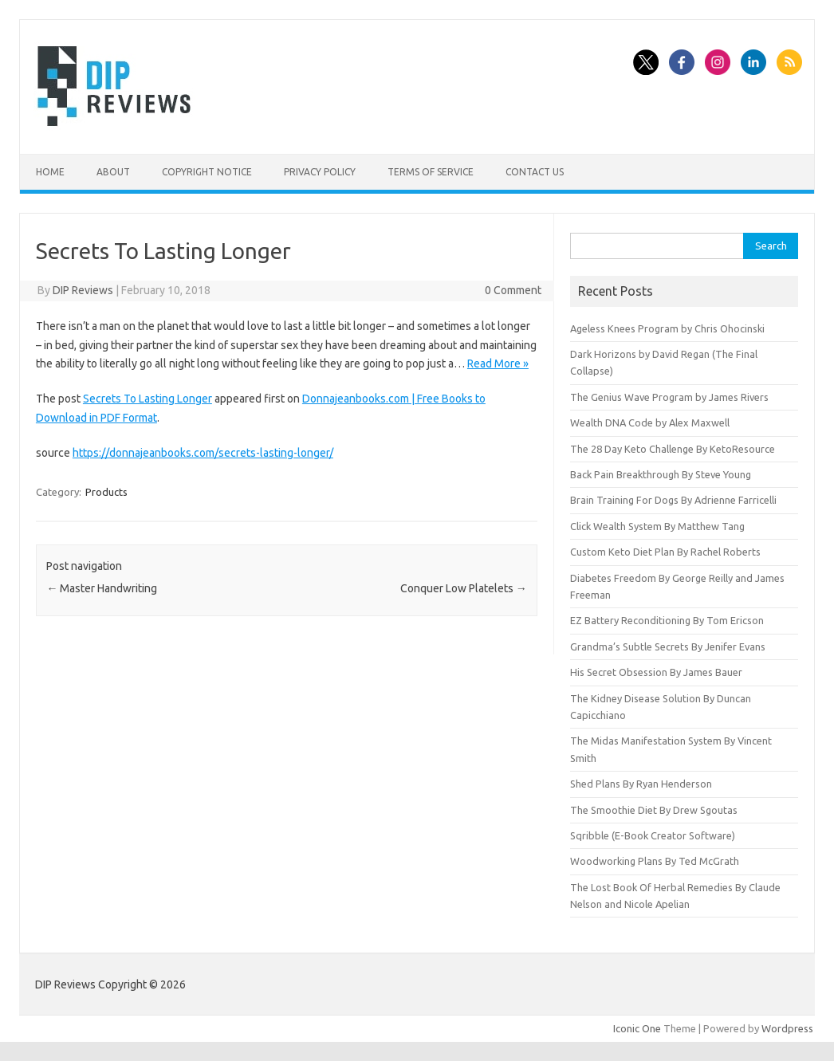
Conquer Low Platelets (463, 588)
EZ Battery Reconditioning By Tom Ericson (667, 620)
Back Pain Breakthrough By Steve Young (660, 474)
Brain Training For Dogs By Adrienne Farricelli (673, 499)
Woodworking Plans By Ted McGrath (654, 860)
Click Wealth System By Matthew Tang (657, 526)
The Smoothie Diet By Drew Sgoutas (654, 809)
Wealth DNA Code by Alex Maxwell (650, 422)
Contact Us (535, 172)
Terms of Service (430, 172)
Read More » (498, 363)
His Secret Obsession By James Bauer (656, 672)
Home (50, 172)
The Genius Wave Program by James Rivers (669, 397)
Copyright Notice (207, 172)
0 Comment (513, 290)
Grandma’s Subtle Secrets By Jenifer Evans (667, 646)
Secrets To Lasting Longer (147, 398)
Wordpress (787, 1028)
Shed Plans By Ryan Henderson (641, 783)
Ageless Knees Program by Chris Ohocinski (667, 328)
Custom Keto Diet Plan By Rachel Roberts (665, 551)
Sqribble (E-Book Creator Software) (652, 835)
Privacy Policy (320, 172)
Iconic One (637, 1028)
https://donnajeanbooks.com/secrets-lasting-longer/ (203, 452)
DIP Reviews (83, 290)
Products (106, 491)
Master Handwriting (101, 588)
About (113, 172)
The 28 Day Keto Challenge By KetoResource (672, 448)
